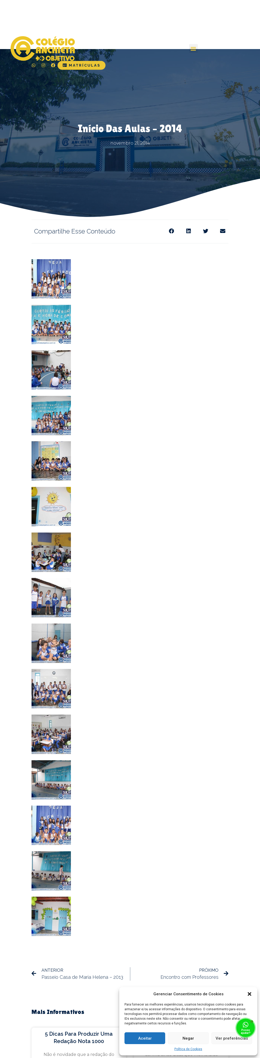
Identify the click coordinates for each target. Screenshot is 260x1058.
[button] (249, 994)
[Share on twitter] (205, 231)
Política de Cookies (188, 1049)
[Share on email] (222, 231)
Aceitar (145, 1038)
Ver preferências (232, 1038)
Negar (188, 1038)
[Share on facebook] (171, 231)
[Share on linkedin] (188, 231)
